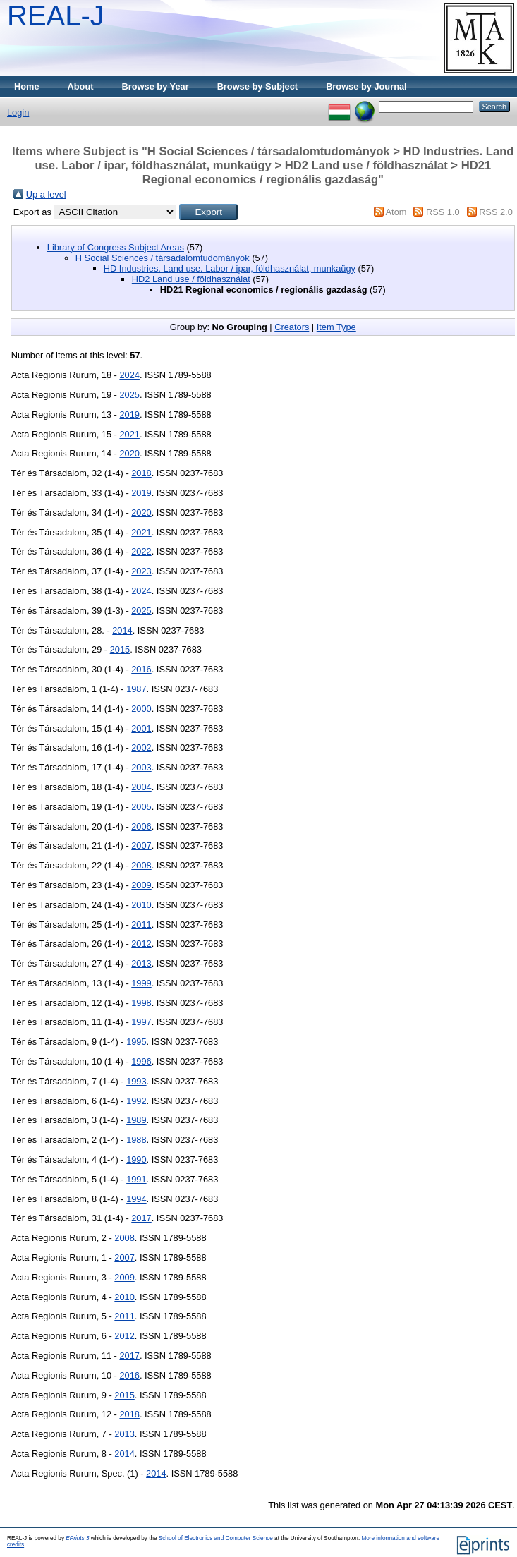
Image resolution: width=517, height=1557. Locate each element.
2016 (141, 669)
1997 (141, 1022)
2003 (141, 767)
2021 (129, 434)
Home (26, 86)
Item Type (336, 327)
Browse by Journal (366, 86)
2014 (122, 630)
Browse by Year (155, 86)
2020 (129, 453)
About (81, 86)
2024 (129, 375)
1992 (136, 1101)
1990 (136, 1159)
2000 (141, 708)
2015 (120, 649)
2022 (141, 551)
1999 (141, 983)
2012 (141, 943)
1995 (136, 1041)
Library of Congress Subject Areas (115, 247)
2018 (141, 473)
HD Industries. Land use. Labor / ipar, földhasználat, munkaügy (229, 268)
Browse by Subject (257, 86)
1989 (136, 1120)
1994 (136, 1199)
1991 (136, 1179)
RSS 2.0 (496, 212)
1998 (141, 1003)
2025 (129, 394)
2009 (141, 885)
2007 (141, 845)
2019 (129, 414)
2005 (141, 806)
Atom (396, 212)
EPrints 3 (77, 1538)
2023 (141, 571)
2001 (141, 728)
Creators (291, 327)
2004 (141, 787)
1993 (136, 1081)
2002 (141, 747)
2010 (141, 904)
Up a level (46, 194)
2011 (141, 924)
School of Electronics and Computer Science (216, 1538)
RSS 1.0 (443, 212)
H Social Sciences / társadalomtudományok (162, 258)
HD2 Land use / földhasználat (191, 279)
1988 (136, 1139)
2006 (141, 826)
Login (18, 112)
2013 (141, 963)
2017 (141, 1218)
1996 (141, 1061)
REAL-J (55, 15)
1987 (136, 689)
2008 (141, 865)
